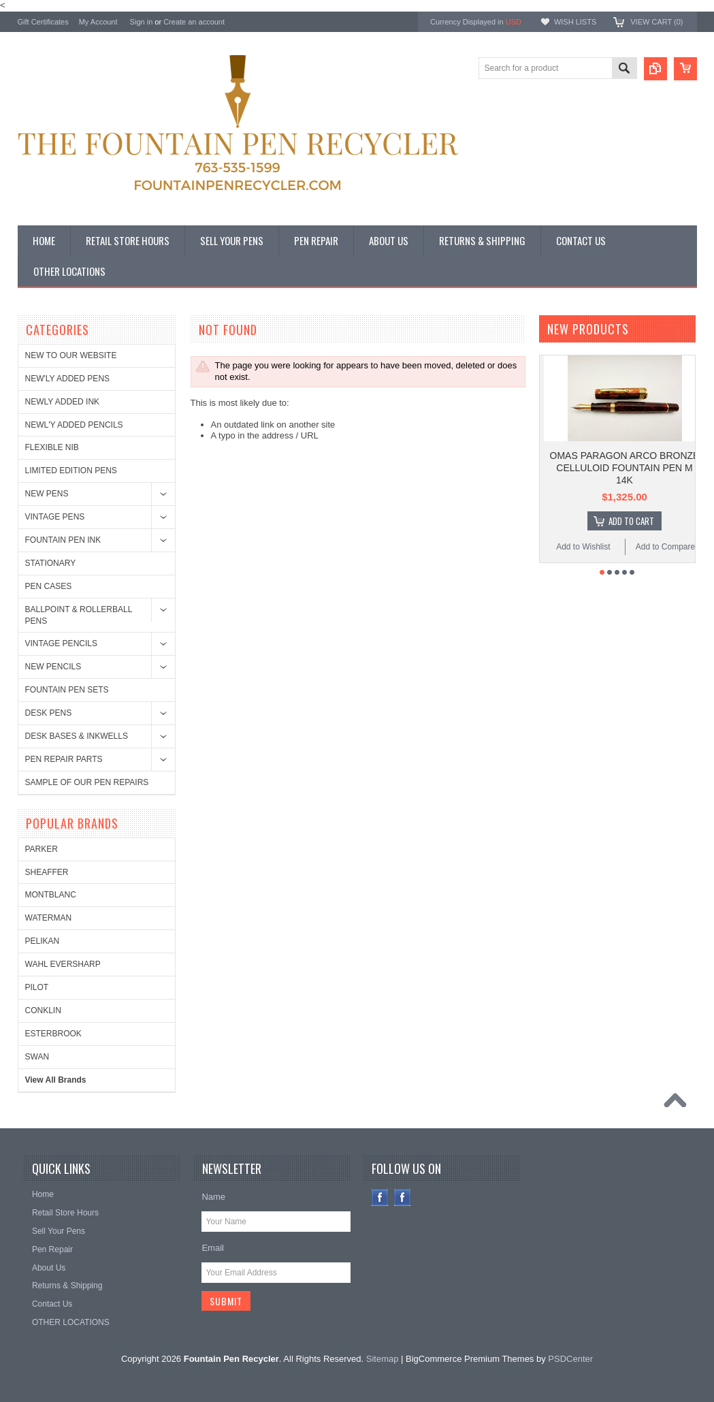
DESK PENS (48, 713)
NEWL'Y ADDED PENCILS (74, 425)
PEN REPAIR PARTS (64, 759)
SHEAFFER (47, 872)
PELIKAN (42, 941)
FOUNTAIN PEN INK (63, 540)
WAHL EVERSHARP (63, 964)
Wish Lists (575, 22)
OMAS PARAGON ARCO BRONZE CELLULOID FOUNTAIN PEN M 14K (625, 467)
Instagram (402, 1197)
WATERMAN (48, 918)
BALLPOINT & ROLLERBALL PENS (78, 615)
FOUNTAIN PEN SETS (67, 690)
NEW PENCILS (53, 666)
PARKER (41, 849)
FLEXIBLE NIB (52, 447)
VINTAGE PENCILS (61, 643)
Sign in (141, 22)
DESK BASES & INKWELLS (76, 736)
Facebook (380, 1197)
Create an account (194, 22)
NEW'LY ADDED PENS (67, 378)
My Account (98, 22)
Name (213, 1197)
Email (212, 1248)
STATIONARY (50, 563)
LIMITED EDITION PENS (71, 470)
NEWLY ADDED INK (62, 402)
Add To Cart (631, 521)
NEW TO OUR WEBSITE (71, 355)
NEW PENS (47, 493)
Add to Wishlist (583, 547)
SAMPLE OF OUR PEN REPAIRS (87, 782)
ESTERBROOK (53, 1033)
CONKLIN (43, 1010)
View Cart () (656, 22)
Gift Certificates (43, 22)
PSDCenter (570, 1359)
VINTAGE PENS (55, 517)
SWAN (37, 1057)
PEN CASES (48, 586)
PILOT (37, 987)
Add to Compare (665, 547)
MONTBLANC (50, 894)
